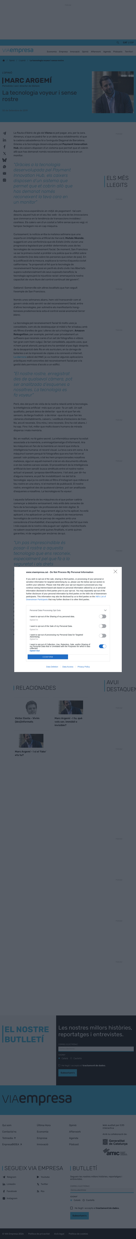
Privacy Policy (84, 667)
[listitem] (68, 610)
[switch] (102, 616)
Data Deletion (52, 667)
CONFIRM (48, 657)
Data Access (67, 667)
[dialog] (68, 619)
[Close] (116, 572)
